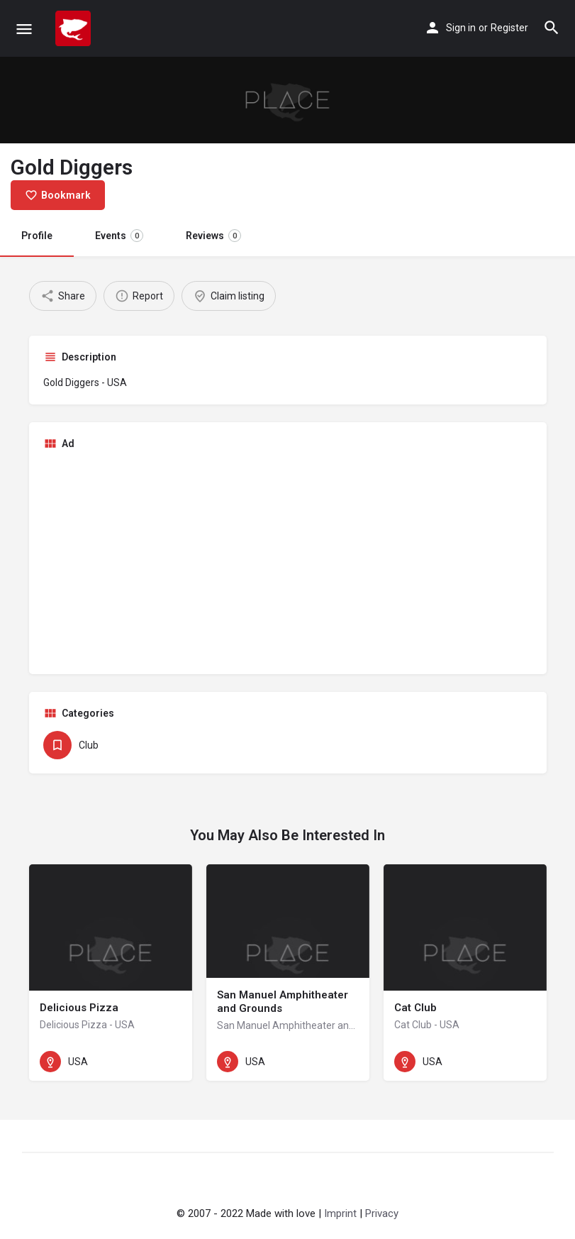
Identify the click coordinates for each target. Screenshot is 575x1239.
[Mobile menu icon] (24, 29)
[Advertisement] (287, 560)
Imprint (340, 1213)
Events (119, 235)
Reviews (213, 235)
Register (509, 27)
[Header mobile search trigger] (551, 27)
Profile (36, 235)
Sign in (461, 27)
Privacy (381, 1213)
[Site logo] (74, 28)
